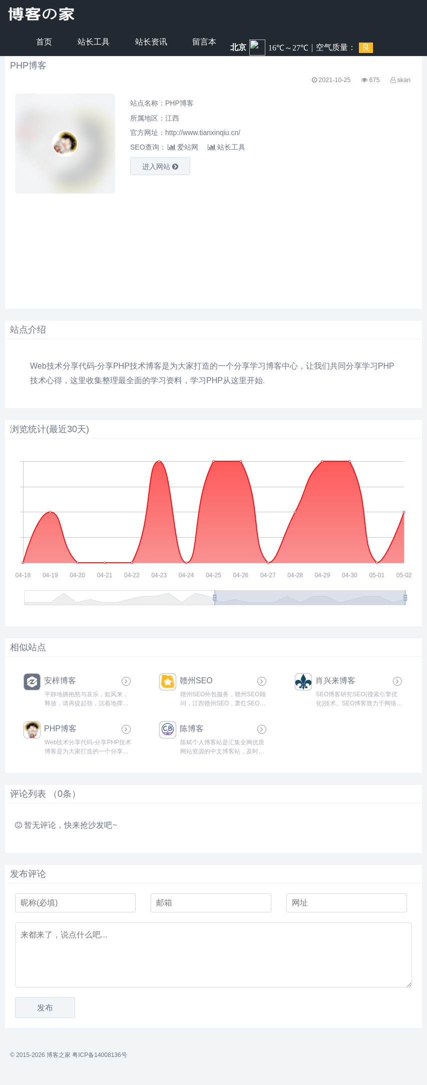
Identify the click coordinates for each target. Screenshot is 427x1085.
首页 (44, 42)
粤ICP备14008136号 (99, 1054)
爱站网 (183, 147)
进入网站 (160, 167)
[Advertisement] (110, 244)
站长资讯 (151, 42)
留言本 (204, 42)
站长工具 (94, 42)
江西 (172, 118)
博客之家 (59, 1054)
